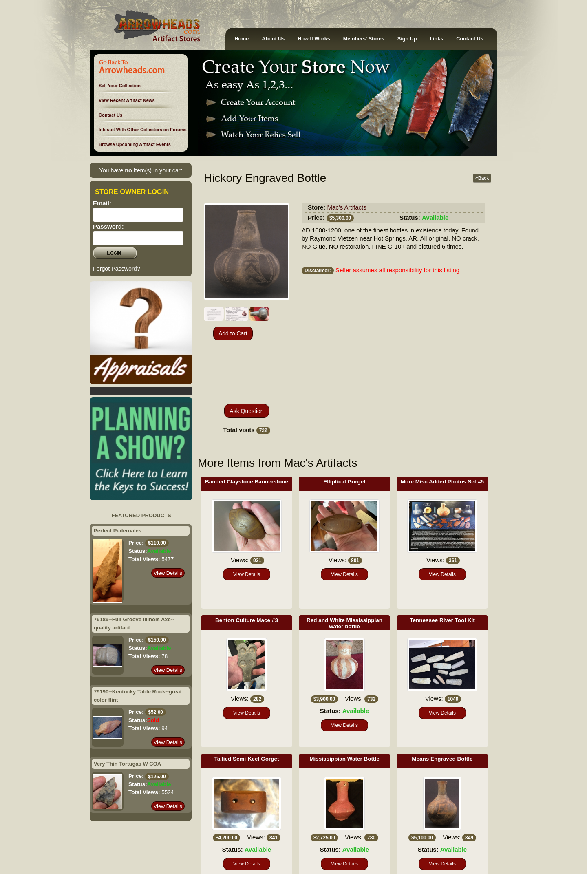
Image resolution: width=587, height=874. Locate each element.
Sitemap (420, 848)
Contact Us (469, 39)
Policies (202, 848)
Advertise (309, 848)
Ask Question (246, 352)
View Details (168, 573)
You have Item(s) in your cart (140, 170)
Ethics (396, 848)
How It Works (314, 39)
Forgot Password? (116, 268)
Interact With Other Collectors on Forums (143, 129)
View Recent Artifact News (127, 100)
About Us (273, 39)
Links (436, 39)
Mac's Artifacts (346, 207)
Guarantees (231, 848)
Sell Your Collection (120, 85)
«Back (482, 178)
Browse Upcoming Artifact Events (135, 144)
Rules (181, 848)
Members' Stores (363, 39)
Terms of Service (271, 848)
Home (241, 39)
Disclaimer (371, 848)
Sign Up (407, 39)
